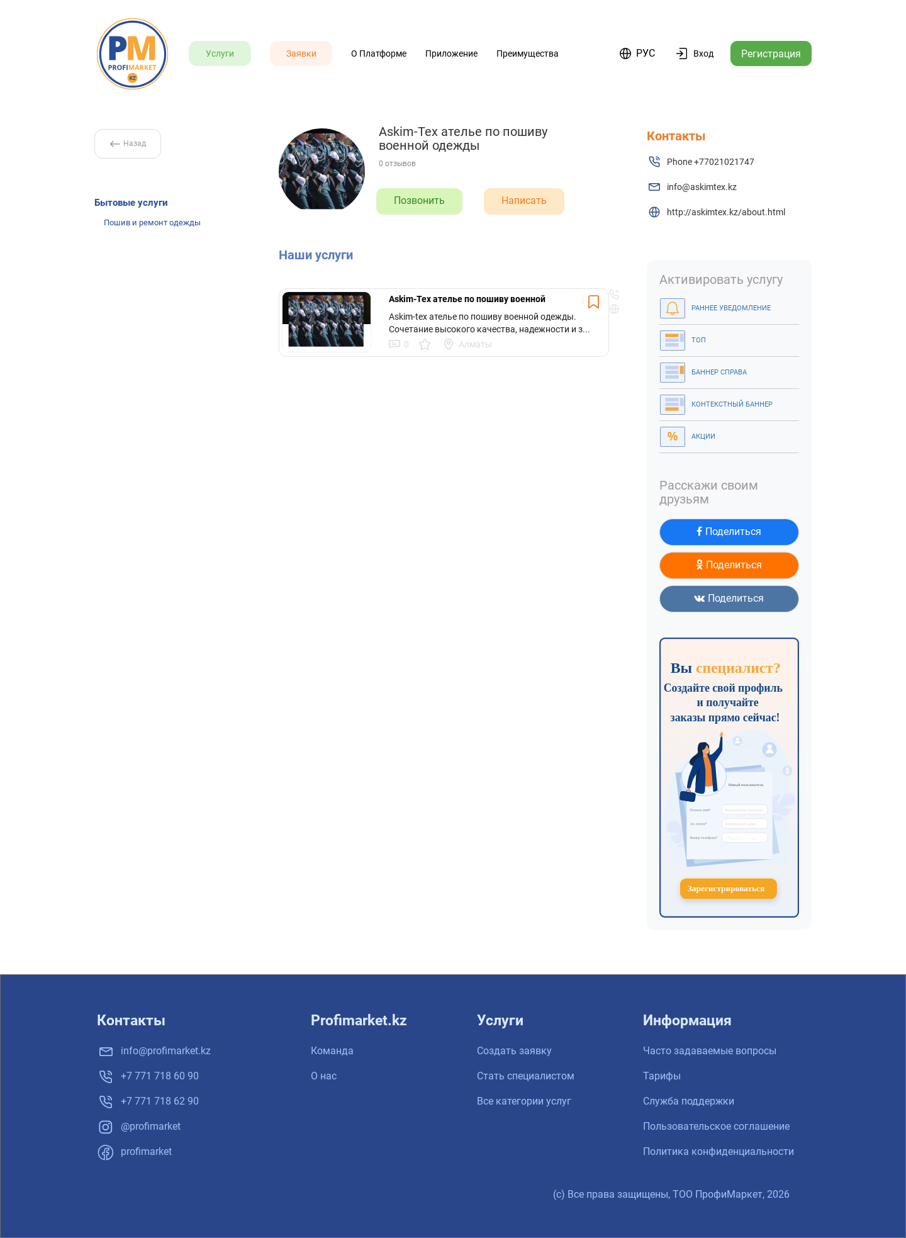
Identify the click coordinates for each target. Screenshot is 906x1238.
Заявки (301, 53)
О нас (324, 1076)
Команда (332, 1051)
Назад (128, 143)
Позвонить (419, 200)
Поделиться (728, 531)
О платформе (378, 53)
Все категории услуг (524, 1101)
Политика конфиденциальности (718, 1151)
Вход (703, 53)
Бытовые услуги (131, 202)
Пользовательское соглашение (716, 1126)
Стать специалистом (525, 1076)
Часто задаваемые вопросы (709, 1051)
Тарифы (662, 1076)
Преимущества (527, 53)
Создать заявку (514, 1051)
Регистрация (771, 54)
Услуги (220, 53)
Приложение (451, 53)
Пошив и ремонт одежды (152, 222)
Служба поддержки (688, 1101)
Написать (524, 200)
